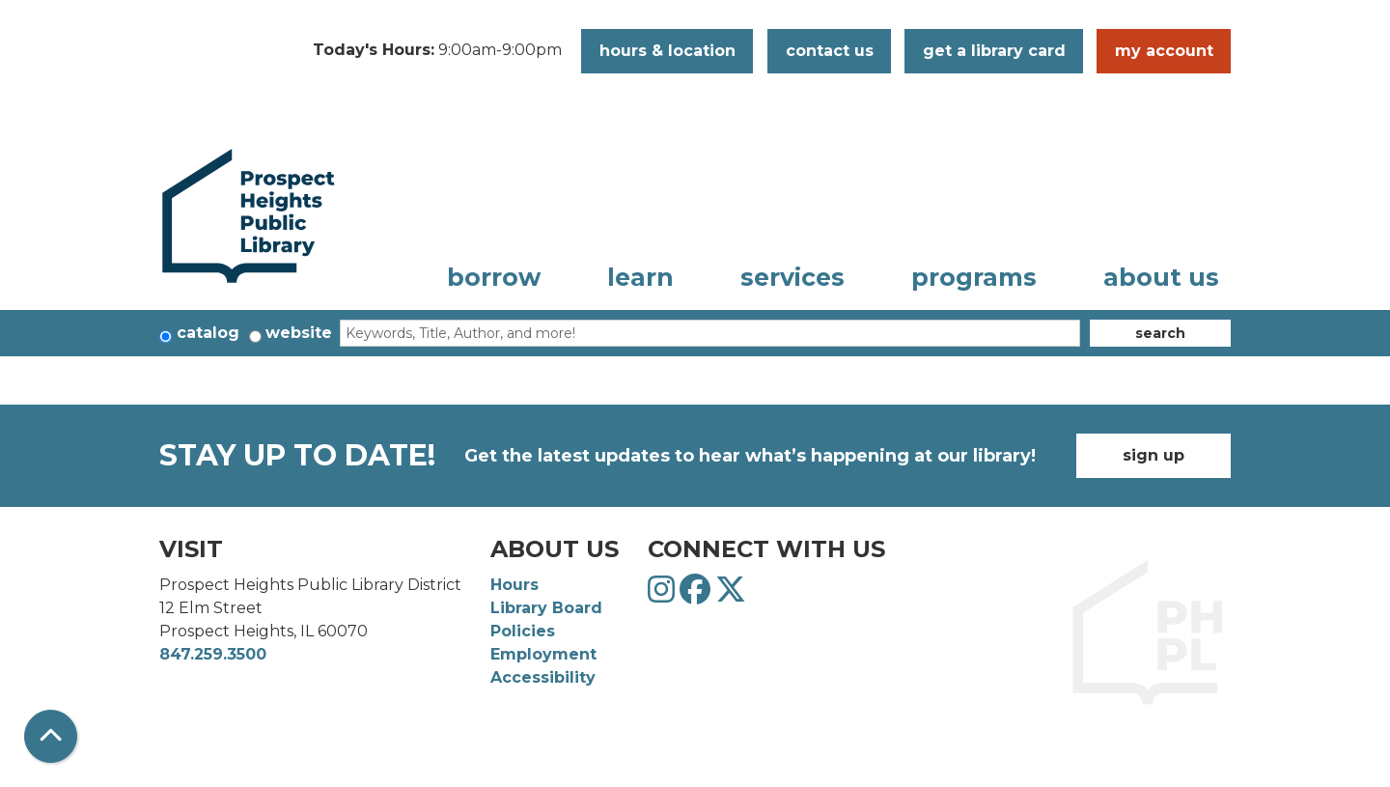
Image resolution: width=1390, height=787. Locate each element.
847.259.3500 (212, 654)
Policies (522, 631)
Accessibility (543, 677)
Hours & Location (667, 51)
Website (298, 332)
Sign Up (1153, 455)
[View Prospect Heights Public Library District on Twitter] (730, 595)
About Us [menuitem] (1161, 277)
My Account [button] (1164, 51)
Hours (514, 585)
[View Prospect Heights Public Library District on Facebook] (697, 595)
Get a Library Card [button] (994, 51)
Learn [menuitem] (640, 277)
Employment (543, 654)
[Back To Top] (50, 736)
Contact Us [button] (830, 51)
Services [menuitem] (792, 277)
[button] (437, 51)
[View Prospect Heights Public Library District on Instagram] (664, 595)
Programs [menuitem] (974, 277)
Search (1160, 333)
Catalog (208, 332)
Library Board (546, 608)
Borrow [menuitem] (494, 277)
